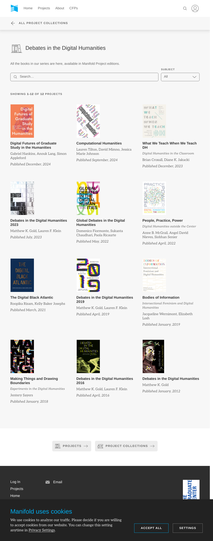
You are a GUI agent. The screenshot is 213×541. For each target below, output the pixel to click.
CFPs (73, 8)
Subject (168, 69)
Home (28, 8)
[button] (15, 482)
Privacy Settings (42, 530)
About (59, 8)
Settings (187, 528)
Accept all (151, 528)
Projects (44, 8)
